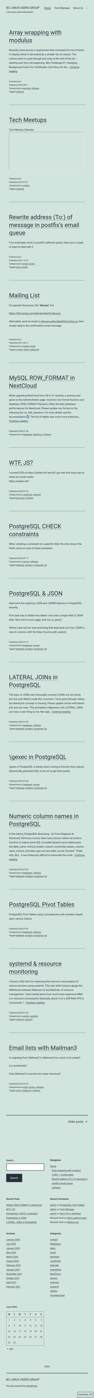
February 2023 (13, 1265)
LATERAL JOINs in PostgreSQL (21, 1222)
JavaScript (27, 494)
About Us (78, 8)
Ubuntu (53, 1291)
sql (45, 565)
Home (47, 8)
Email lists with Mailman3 (43, 1047)
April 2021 (11, 1282)
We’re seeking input (77, 1218)
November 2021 (14, 1274)
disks (52, 1248)
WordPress (31, 1386)
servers (32, 264)
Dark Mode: (85, 1394)
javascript (20, 498)
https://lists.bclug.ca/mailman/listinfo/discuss (35, 313)
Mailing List (24, 295)
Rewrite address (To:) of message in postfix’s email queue (44, 225)
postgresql (38, 565)
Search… (10, 1160)
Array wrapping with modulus (66, 1170)
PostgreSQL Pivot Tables (41, 904)
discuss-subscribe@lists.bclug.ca (59, 321)
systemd (34, 1016)
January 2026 (13, 1239)
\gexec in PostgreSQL (37, 756)
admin (53, 1205)
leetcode (26, 88)
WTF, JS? (21, 462)
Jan (9, 1348)
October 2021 (13, 1278)
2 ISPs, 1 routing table (62, 1174)
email (25, 264)
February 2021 (13, 1286)
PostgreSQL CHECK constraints (22, 1213)
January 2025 (13, 1248)
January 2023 (13, 1269)
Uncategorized (57, 1295)
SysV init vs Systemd (70, 1213)
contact (26, 185)
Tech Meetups (62, 8)
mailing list (34, 349)
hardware (54, 1256)
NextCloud (37, 434)
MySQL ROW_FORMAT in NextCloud (24, 1205)
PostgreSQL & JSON (35, 593)
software (35, 88)
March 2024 (12, 1256)
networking (55, 1269)
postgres (29, 565)
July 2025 (11, 1244)
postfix (25, 267)
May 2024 (11, 1252)
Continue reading (18, 421)
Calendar (20, 189)
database (20, 565)
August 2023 (12, 1261)
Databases (27, 434)
